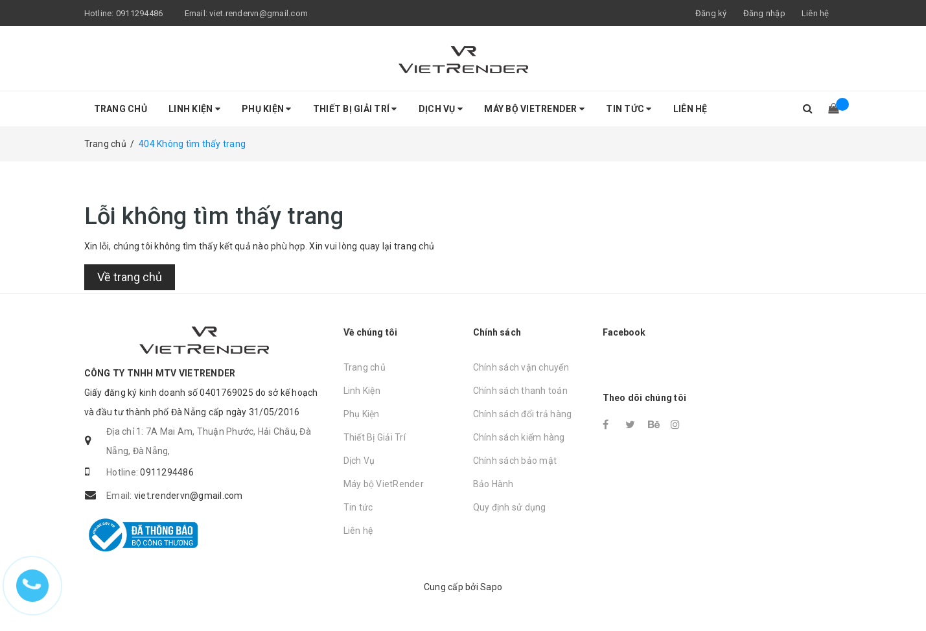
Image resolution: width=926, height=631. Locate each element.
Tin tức (628, 109)
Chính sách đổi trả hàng (522, 414)
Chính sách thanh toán (520, 390)
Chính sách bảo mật (515, 460)
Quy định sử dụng (509, 507)
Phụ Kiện (267, 109)
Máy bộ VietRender (534, 109)
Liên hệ (815, 13)
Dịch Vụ (441, 109)
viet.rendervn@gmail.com (258, 13)
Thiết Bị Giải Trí (355, 109)
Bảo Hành (493, 484)
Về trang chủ (129, 277)
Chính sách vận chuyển (521, 367)
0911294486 (139, 13)
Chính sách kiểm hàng (519, 437)
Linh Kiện (194, 109)
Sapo (491, 587)
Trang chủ (120, 109)
